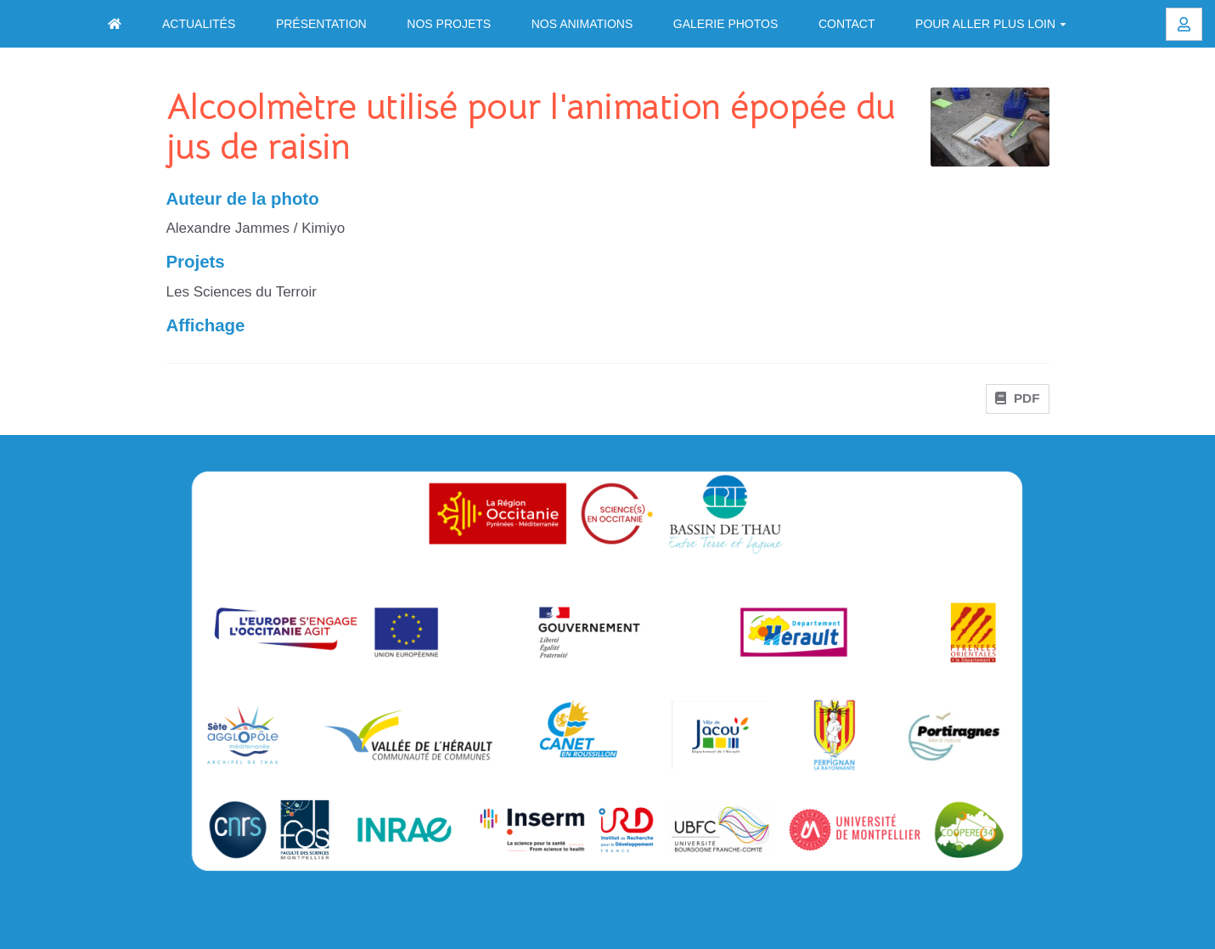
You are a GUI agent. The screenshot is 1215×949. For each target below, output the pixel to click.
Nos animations (582, 24)
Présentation (321, 24)
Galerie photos (725, 24)
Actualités (198, 24)
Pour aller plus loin (990, 24)
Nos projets (449, 24)
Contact (846, 24)
